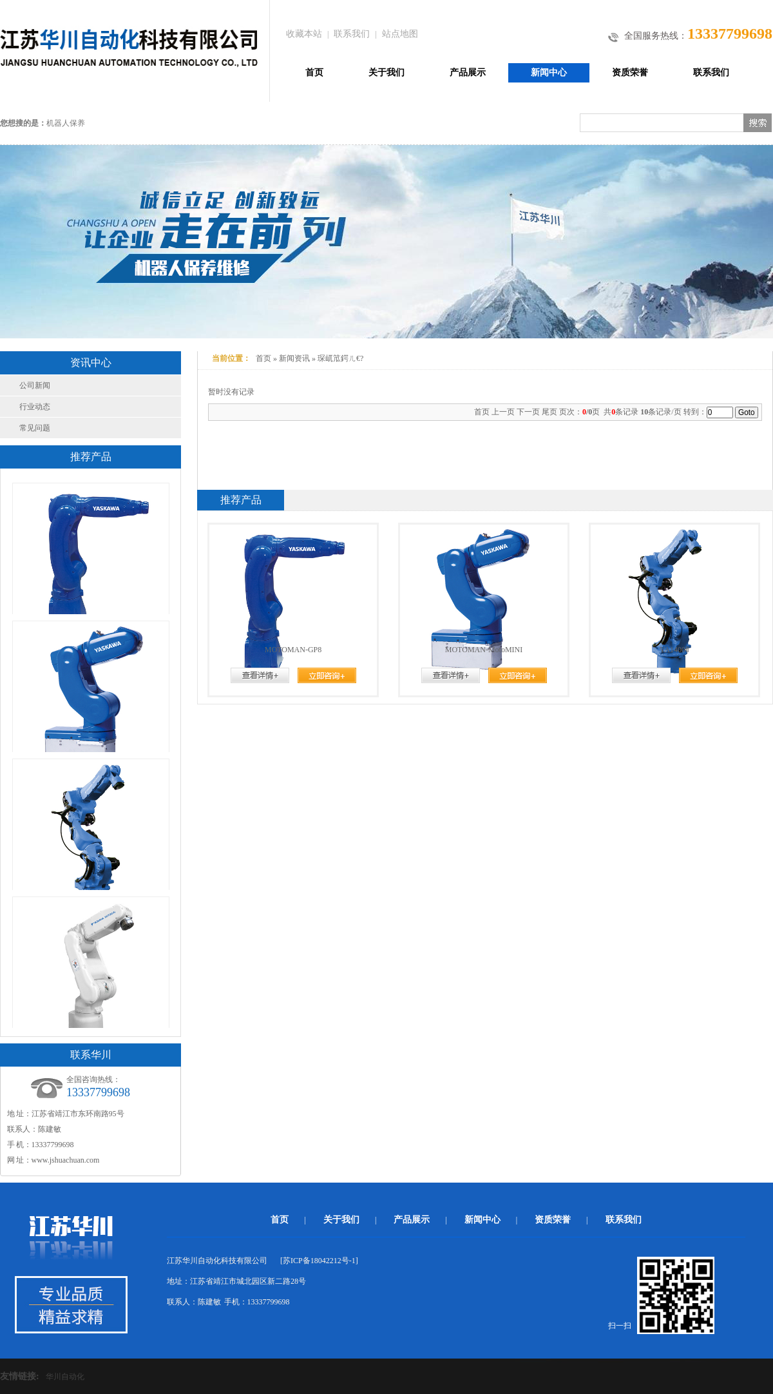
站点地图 (400, 34)
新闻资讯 (294, 358)
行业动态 (34, 406)
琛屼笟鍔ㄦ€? (340, 358)
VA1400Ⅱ (674, 649)
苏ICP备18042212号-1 (319, 1260)
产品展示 (468, 72)
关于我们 (386, 72)
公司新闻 (34, 385)
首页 (314, 72)
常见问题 (34, 427)
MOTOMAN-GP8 (293, 649)
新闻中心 (549, 72)
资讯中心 (90, 362)
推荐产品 (241, 499)
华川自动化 (65, 1376)
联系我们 (352, 34)
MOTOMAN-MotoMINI (483, 649)
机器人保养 (65, 123)
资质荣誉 (630, 72)
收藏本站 (304, 34)
